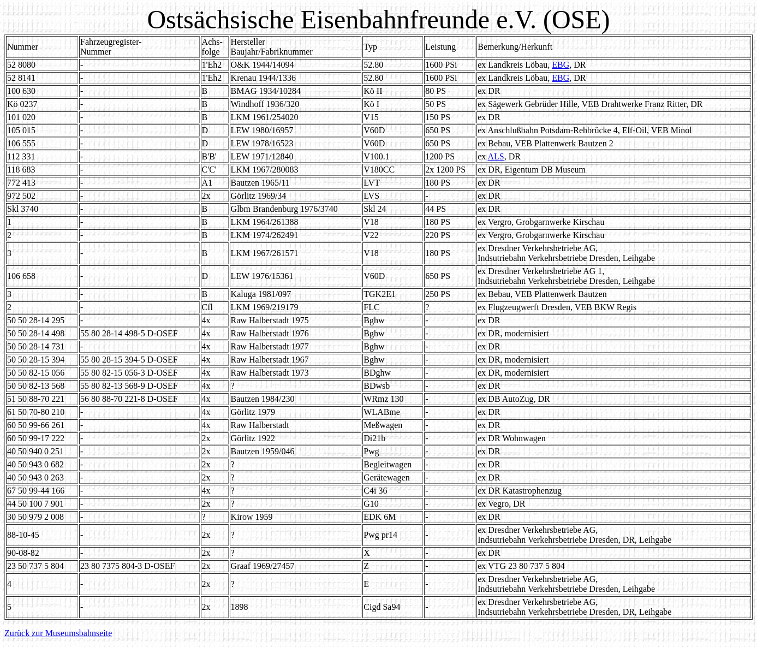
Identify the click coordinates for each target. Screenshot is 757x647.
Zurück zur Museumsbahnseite (58, 633)
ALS (495, 156)
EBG (560, 64)
